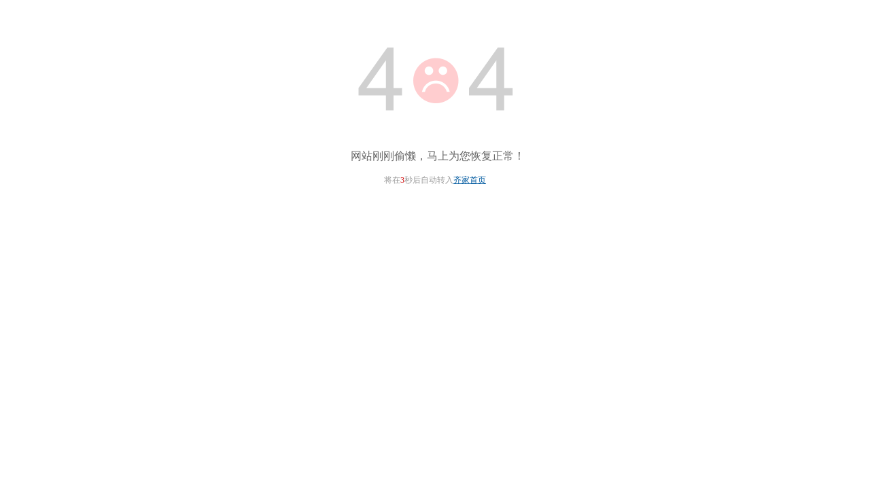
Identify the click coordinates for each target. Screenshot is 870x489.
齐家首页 (469, 180)
